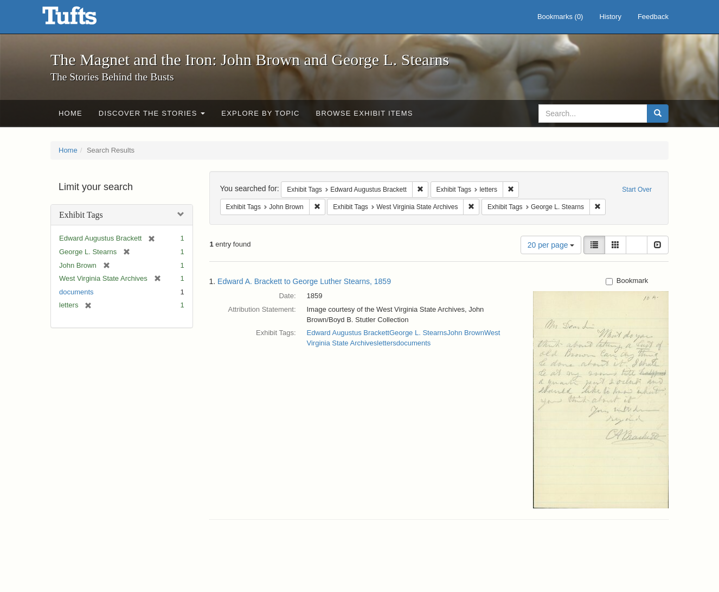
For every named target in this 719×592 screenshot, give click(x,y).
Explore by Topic (260, 113)
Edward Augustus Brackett (348, 333)
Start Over (637, 189)
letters (386, 343)
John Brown (465, 333)
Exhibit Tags (81, 214)
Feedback (653, 16)
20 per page (551, 245)
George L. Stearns (418, 333)
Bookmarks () (560, 16)
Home (70, 113)
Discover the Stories (152, 113)
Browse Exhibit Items (364, 113)
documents (76, 292)
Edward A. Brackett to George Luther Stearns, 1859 (304, 281)
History (610, 16)
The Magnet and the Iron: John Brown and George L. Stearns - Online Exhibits (83, 19)
